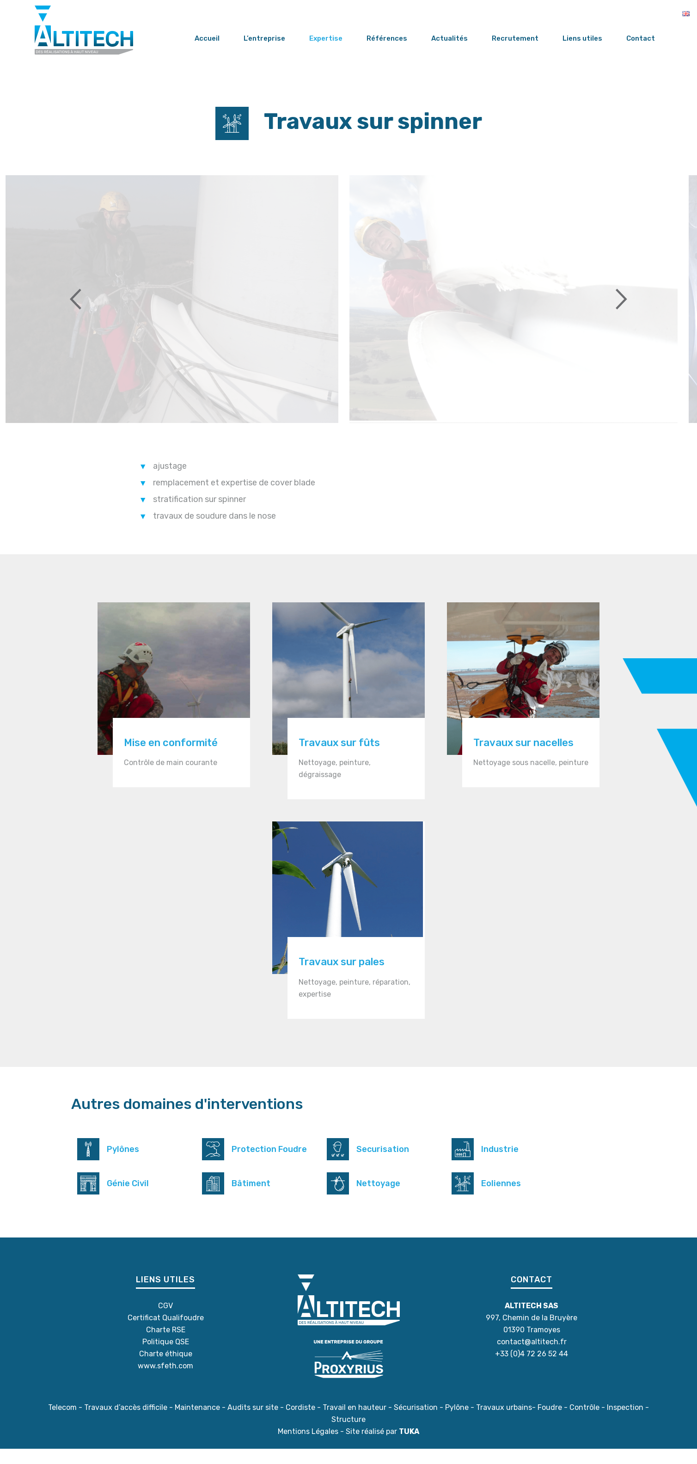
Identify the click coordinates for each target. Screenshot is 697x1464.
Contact (640, 38)
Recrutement (515, 38)
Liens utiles (582, 38)
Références (387, 38)
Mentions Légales (308, 1446)
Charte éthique (165, 1369)
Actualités (449, 38)
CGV (165, 1321)
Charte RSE (165, 1345)
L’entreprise (264, 38)
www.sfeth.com (165, 1381)
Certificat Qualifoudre (166, 1333)
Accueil (207, 38)
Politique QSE (165, 1357)
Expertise (325, 38)
